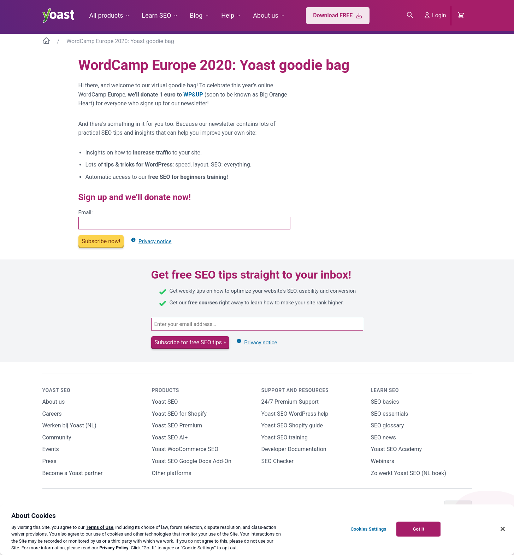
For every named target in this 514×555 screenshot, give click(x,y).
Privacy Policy (113, 547)
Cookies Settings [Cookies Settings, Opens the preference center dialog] (368, 529)
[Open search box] (410, 15)
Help (227, 15)
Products (165, 390)
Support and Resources (295, 390)
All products (106, 15)
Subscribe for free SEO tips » (190, 342)
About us (265, 15)
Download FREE (337, 15)
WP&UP (193, 94)
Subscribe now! (101, 241)
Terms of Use (99, 527)
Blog (196, 15)
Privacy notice (151, 241)
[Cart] (462, 15)
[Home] (46, 42)
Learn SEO (156, 15)
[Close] (502, 529)
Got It (418, 529)
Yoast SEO (56, 390)
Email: (85, 212)
